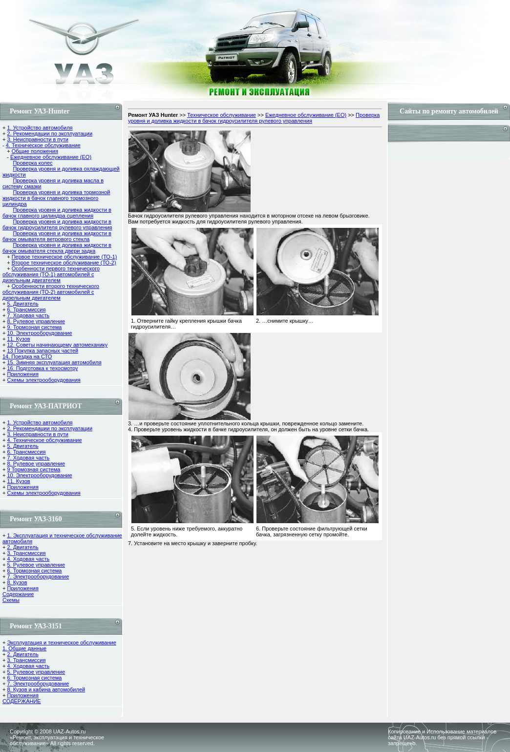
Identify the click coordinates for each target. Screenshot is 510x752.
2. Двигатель (22, 547)
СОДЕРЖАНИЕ (21, 701)
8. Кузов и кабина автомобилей (46, 689)
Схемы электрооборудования (43, 380)
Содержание (18, 594)
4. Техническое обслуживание (43, 145)
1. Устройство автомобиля (39, 128)
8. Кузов (17, 582)
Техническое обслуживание (221, 115)
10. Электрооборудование (39, 333)
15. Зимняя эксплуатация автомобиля (54, 362)
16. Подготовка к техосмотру (42, 368)
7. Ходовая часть (28, 315)
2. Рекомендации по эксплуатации (49, 133)
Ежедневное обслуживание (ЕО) (50, 157)
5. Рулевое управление (36, 565)
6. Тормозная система (34, 571)
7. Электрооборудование (38, 576)
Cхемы (11, 600)
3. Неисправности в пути (37, 139)
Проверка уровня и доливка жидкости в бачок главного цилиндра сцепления (56, 213)
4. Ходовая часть (28, 559)
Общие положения (35, 151)
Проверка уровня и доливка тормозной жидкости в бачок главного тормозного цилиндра (56, 198)
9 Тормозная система (33, 469)
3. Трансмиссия (26, 553)
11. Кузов (18, 339)
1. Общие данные (24, 648)
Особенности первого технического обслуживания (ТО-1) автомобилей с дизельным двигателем (51, 274)
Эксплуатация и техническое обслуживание (61, 642)
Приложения (22, 374)
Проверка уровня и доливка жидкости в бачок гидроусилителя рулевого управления (57, 224)
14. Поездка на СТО (27, 356)
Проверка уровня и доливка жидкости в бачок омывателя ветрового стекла (56, 236)
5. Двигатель (22, 304)
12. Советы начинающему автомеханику (57, 345)
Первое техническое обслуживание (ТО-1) (64, 257)
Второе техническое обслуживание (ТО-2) (64, 262)
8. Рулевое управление (36, 321)
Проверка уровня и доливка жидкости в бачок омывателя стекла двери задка (56, 248)
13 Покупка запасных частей (42, 351)
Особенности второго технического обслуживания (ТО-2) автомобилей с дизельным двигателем (50, 292)
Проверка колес (32, 163)
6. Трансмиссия (26, 309)
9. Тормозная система (34, 327)
